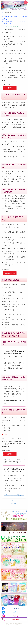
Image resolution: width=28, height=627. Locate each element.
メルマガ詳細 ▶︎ (9, 88)
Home (14, 500)
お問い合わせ (14, 503)
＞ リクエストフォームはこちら (14, 495)
